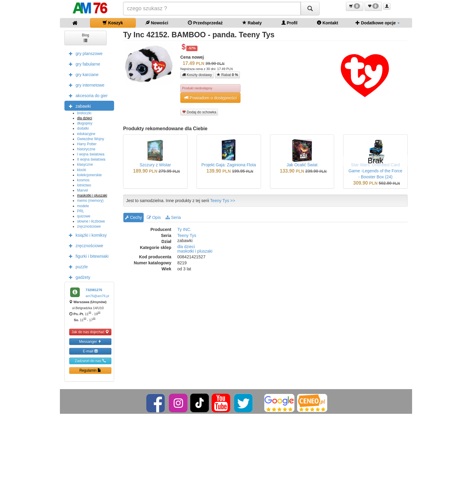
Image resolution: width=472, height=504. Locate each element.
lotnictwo (84, 185)
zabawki (78, 106)
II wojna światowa (91, 159)
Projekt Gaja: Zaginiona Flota (228, 164)
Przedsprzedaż (205, 22)
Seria (173, 217)
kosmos (83, 180)
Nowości (156, 22)
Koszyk (113, 22)
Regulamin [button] (90, 370)
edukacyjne (86, 134)
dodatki (83, 128)
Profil (289, 22)
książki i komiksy (86, 235)
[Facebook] (156, 403)
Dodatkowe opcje (378, 22)
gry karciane (82, 74)
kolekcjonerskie (89, 175)
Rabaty (252, 22)
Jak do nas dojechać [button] (90, 332)
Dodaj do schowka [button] (199, 112)
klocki (81, 170)
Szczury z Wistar (155, 164)
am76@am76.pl (97, 296)
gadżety (78, 277)
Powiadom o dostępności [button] (210, 97)
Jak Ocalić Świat (302, 164)
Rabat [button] (227, 74)
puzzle (77, 266)
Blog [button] (85, 37)
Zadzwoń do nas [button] (90, 360)
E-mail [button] (90, 351)
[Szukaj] (310, 8)
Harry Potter (87, 144)
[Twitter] (244, 403)
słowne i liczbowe (91, 221)
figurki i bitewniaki (87, 256)
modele (83, 206)
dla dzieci (84, 118)
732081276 (93, 290)
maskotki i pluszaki (92, 195)
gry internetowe (85, 84)
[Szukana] (212, 8)
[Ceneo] (312, 403)
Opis (154, 217)
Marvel (82, 190)
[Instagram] (178, 403)
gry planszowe (84, 53)
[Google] (279, 403)
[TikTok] (199, 403)
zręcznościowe (89, 226)
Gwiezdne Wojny (90, 139)
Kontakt (327, 22)
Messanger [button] (90, 341)
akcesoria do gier (87, 95)
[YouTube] (221, 403)
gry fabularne (83, 63)
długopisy (84, 123)
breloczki (84, 113)
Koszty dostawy (197, 75)
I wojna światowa (90, 154)
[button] (354, 6)
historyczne (86, 149)
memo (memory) (90, 200)
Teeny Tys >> (222, 200)
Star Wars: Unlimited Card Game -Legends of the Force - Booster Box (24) (375, 170)
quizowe (83, 216)
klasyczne (85, 164)
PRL (80, 211)
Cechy (133, 217)
